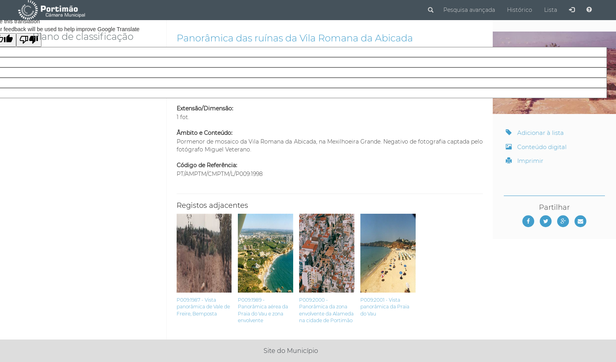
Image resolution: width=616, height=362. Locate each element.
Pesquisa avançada (469, 9)
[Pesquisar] (430, 10)
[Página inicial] (51, 9)
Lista (550, 9)
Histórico (519, 9)
